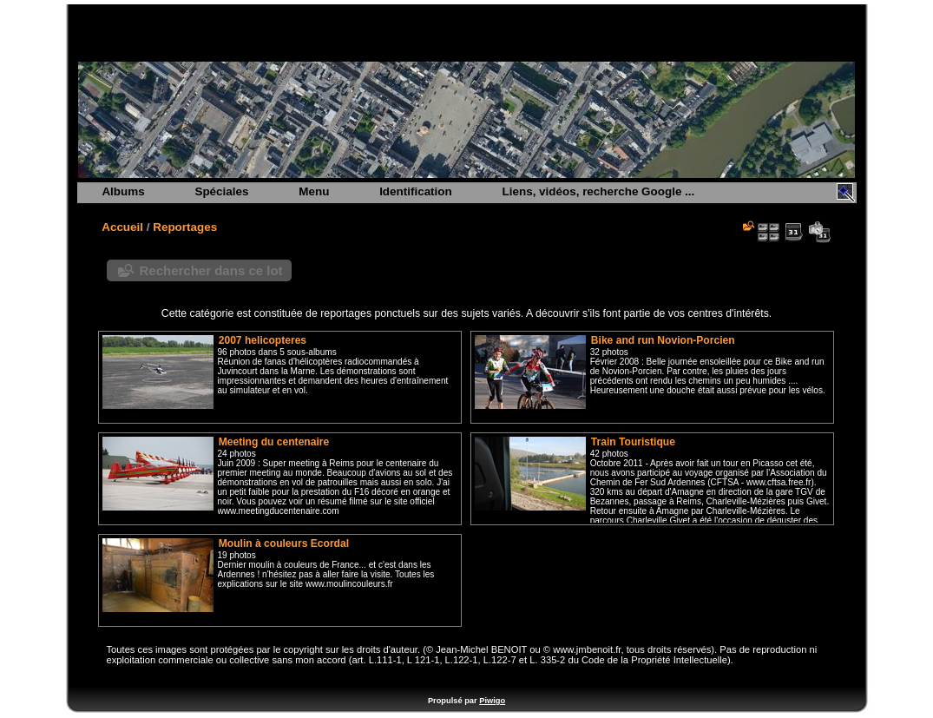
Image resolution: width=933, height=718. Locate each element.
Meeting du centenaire (274, 442)
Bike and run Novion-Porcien (663, 340)
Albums (123, 191)
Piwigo (492, 700)
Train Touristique (633, 442)
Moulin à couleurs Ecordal (284, 543)
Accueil (122, 227)
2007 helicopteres (262, 340)
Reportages (185, 227)
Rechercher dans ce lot (211, 270)
